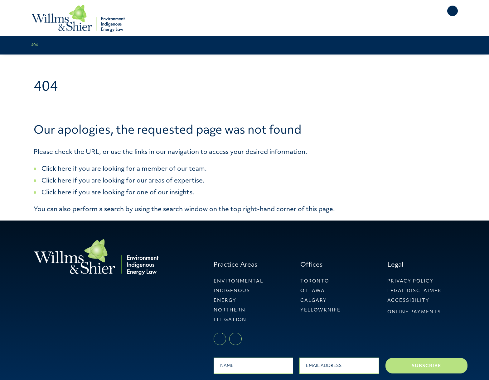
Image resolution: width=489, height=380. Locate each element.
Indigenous (232, 291)
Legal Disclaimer (414, 291)
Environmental (238, 281)
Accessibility (408, 300)
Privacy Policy (410, 281)
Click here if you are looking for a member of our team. (124, 169)
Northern (229, 310)
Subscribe (426, 366)
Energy (225, 300)
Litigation (230, 320)
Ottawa (312, 291)
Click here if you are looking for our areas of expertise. (123, 181)
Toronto (314, 281)
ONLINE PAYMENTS (414, 312)
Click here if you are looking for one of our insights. (117, 193)
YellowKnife (320, 310)
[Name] (253, 366)
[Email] (339, 366)
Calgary (313, 300)
